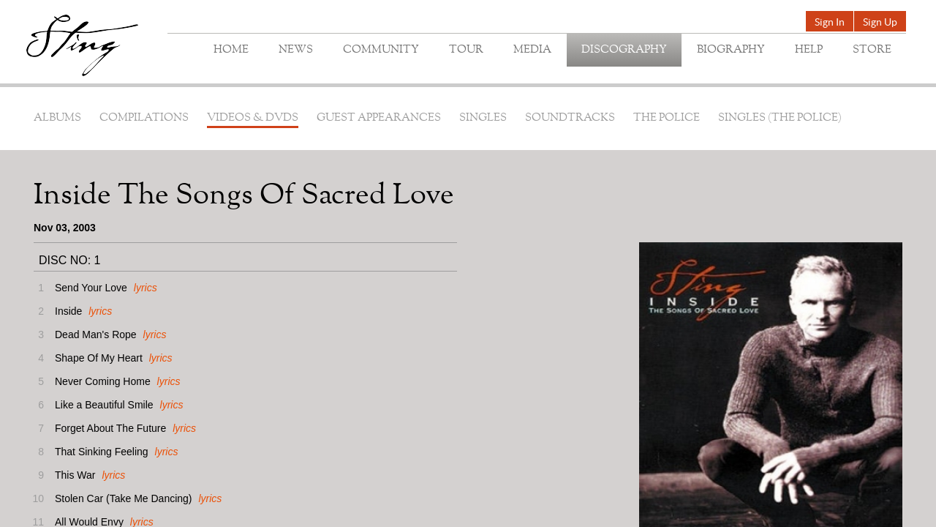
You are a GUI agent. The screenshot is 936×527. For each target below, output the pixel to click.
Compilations (144, 118)
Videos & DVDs (252, 118)
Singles (483, 118)
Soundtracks (570, 118)
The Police (666, 118)
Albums (57, 118)
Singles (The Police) (780, 118)
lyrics (145, 288)
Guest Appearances (379, 118)
